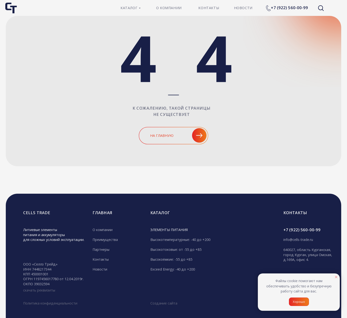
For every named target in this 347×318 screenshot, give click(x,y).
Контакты (101, 259)
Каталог (160, 212)
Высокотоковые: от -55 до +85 (175, 249)
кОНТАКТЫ (295, 212)
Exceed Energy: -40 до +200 (172, 269)
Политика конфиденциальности (50, 303)
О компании (103, 229)
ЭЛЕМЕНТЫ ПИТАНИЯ (169, 229)
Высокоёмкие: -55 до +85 (171, 259)
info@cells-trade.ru (298, 239)
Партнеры (101, 249)
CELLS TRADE (36, 212)
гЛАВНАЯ (102, 212)
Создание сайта (163, 303)
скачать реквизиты (39, 290)
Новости (100, 269)
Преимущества (105, 239)
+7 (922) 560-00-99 (289, 7)
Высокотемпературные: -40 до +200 (180, 239)
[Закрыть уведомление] (336, 277)
